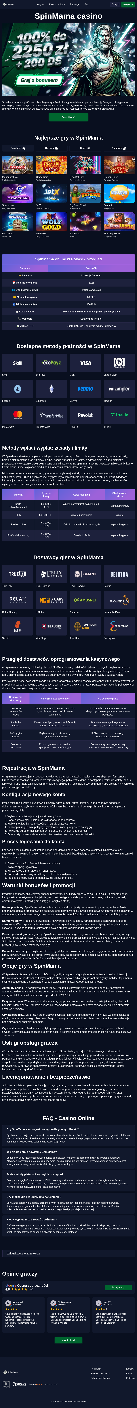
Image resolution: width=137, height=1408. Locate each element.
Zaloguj (115, 4)
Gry (86, 4)
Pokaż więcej (68, 1340)
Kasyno (40, 4)
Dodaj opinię (118, 1287)
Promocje (74, 4)
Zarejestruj (128, 4)
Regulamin (96, 1369)
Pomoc (129, 1373)
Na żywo (51, 148)
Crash (85, 148)
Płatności (130, 1378)
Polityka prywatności (100, 1373)
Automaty (119, 148)
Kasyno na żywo (57, 4)
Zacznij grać (68, 117)
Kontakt (129, 1369)
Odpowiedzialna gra (100, 1378)
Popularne (18, 148)
